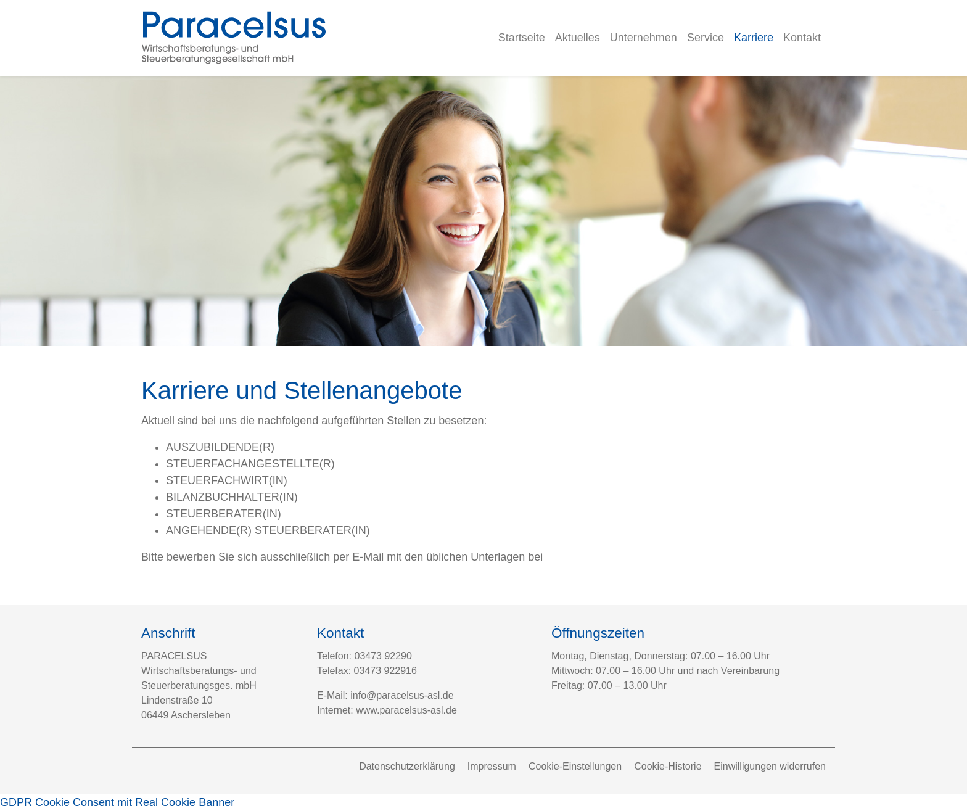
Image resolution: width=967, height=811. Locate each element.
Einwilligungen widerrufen (770, 766)
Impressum (491, 766)
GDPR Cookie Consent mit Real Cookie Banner (117, 802)
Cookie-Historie (667, 766)
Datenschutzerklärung (407, 766)
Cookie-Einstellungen (575, 766)
